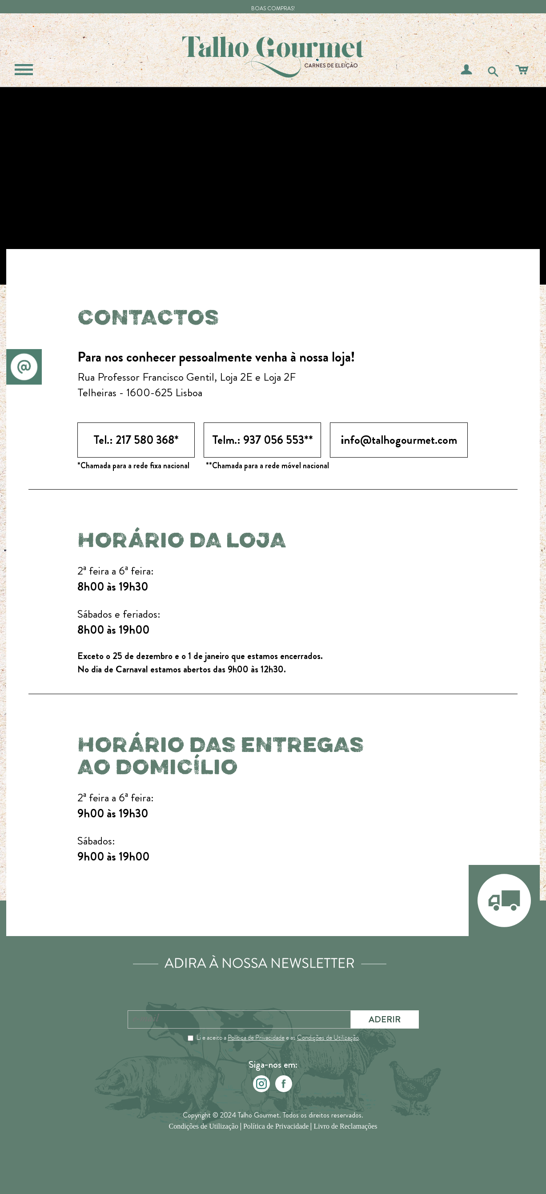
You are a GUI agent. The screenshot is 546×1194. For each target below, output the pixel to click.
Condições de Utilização (328, 1037)
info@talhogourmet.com (399, 440)
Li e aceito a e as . (278, 1037)
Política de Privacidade (256, 1037)
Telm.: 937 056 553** (262, 440)
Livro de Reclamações (345, 1127)
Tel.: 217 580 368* (136, 440)
